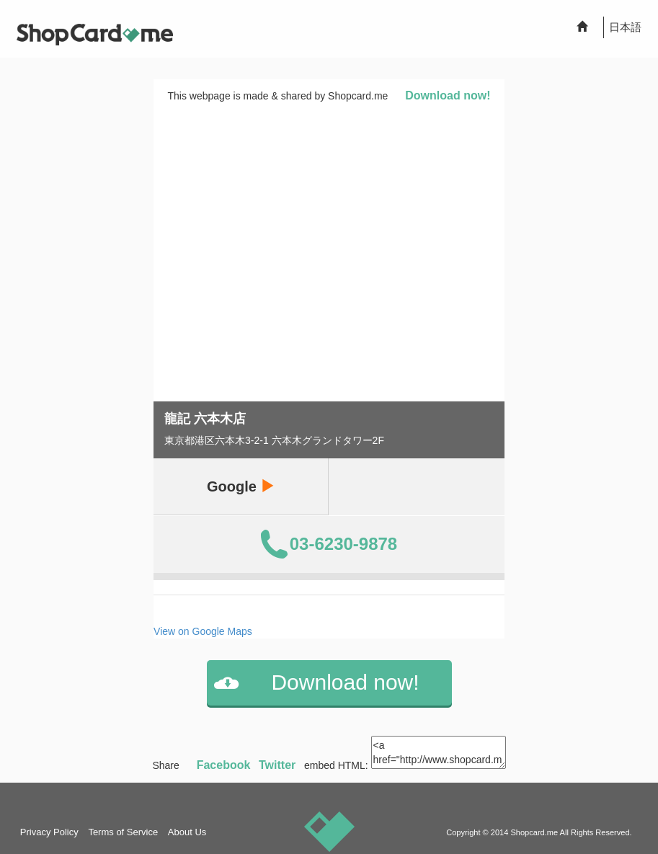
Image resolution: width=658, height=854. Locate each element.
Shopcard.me (534, 832)
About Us (187, 832)
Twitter (277, 765)
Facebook (224, 765)
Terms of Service (123, 832)
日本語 (625, 27)
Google (241, 486)
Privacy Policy (49, 832)
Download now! (447, 95)
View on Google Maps (203, 631)
